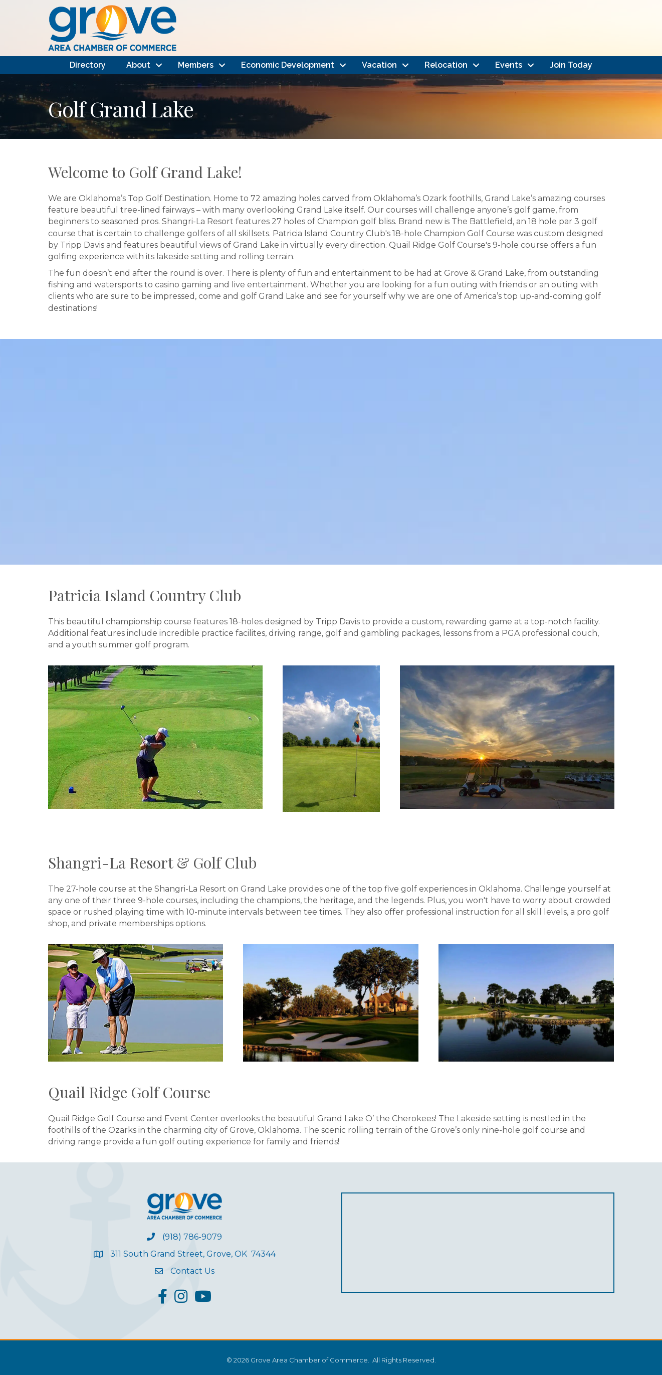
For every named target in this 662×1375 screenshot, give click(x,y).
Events (508, 65)
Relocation (446, 65)
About (138, 65)
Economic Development (287, 65)
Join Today (571, 65)
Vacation (379, 65)
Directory (88, 65)
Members (195, 65)
